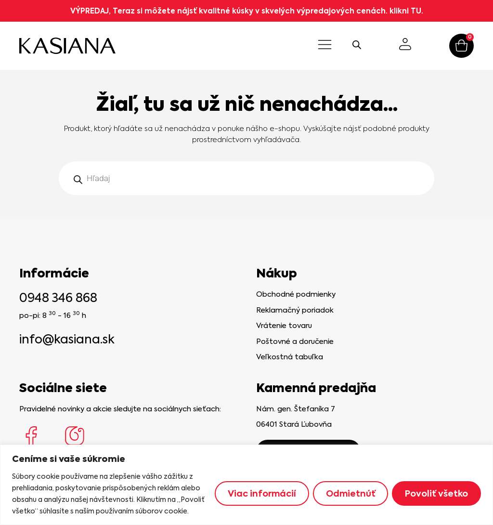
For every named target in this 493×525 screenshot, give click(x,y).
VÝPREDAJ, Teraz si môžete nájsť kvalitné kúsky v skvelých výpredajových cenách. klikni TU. (246, 11)
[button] (324, 46)
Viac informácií (260, 493)
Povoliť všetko (436, 493)
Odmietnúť (350, 493)
